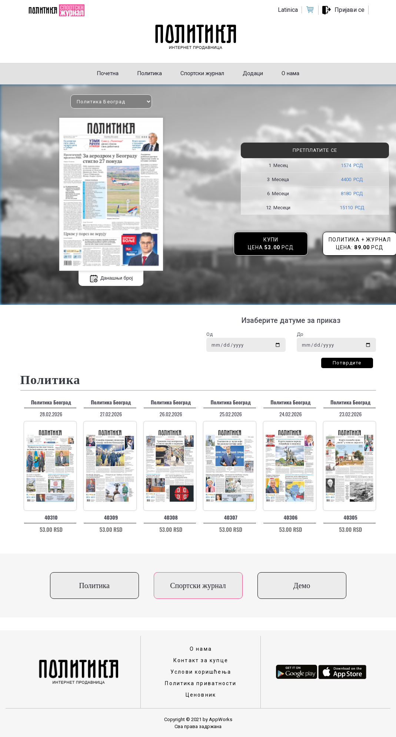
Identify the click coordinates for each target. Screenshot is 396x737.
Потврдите (347, 363)
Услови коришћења (200, 672)
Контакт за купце (200, 660)
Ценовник (201, 695)
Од (209, 334)
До (300, 334)
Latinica (288, 9)
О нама (201, 649)
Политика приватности (200, 683)
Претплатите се (315, 150)
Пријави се (350, 9)
